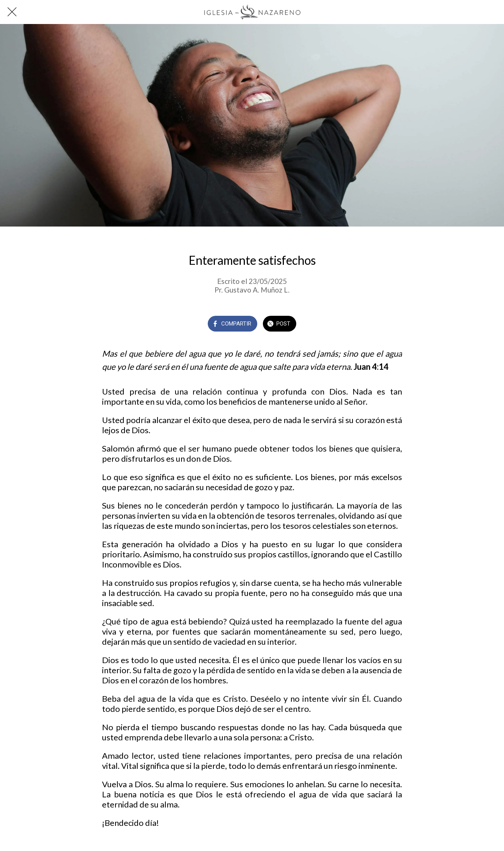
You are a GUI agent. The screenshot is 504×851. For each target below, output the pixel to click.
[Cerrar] (12, 12)
